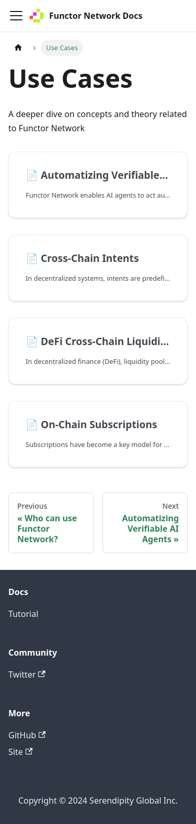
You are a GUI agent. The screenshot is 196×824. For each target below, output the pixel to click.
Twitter (26, 674)
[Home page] (18, 48)
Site (20, 752)
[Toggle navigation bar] (16, 16)
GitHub (26, 735)
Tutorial (23, 614)
